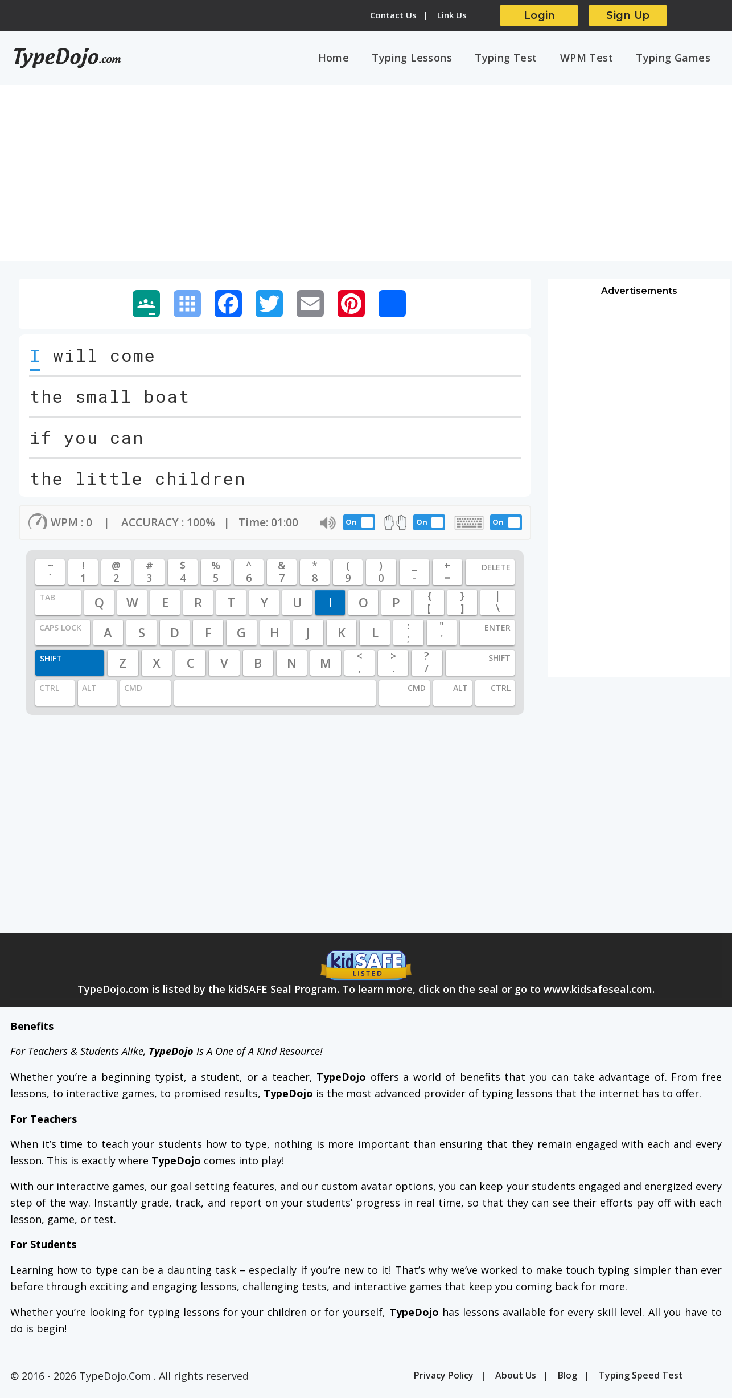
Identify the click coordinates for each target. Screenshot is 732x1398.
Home (354, 59)
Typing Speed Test (641, 1378)
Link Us (452, 15)
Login (540, 15)
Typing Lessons (428, 59)
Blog (567, 1378)
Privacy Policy (444, 1378)
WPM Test (593, 59)
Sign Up (628, 15)
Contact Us (393, 15)
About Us (515, 1378)
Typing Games (675, 59)
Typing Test (518, 59)
